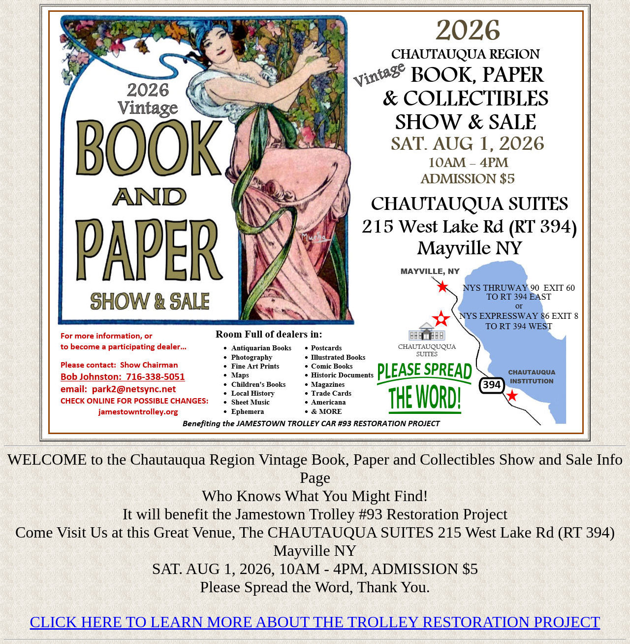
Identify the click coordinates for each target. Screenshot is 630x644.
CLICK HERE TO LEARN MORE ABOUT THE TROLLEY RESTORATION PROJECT (315, 622)
